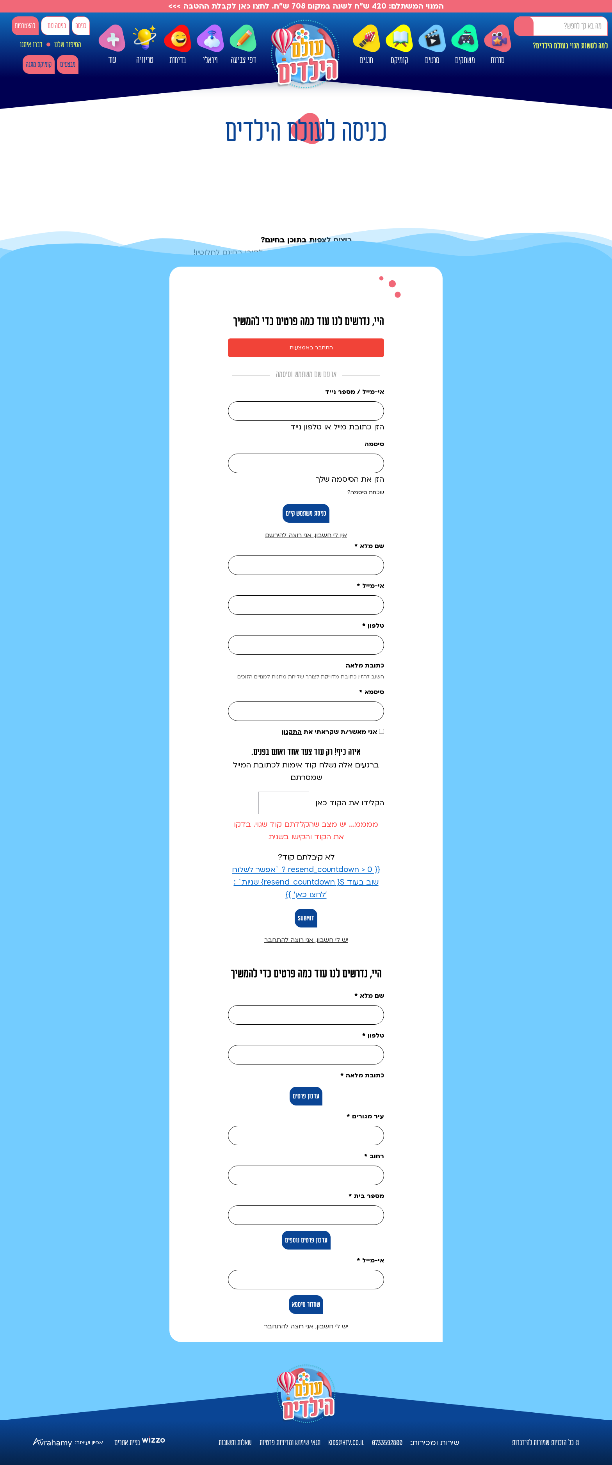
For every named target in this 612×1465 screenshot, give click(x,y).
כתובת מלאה (365, 665)
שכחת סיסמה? (365, 492)
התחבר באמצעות (311, 347)
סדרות (497, 45)
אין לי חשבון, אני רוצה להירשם (306, 535)
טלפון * (373, 625)
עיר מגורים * (365, 1116)
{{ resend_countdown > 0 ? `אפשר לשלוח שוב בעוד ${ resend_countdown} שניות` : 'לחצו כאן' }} (306, 882)
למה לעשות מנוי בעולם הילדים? (570, 46)
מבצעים (67, 65)
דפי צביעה (243, 44)
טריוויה (144, 43)
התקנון (292, 732)
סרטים (432, 45)
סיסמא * (371, 692)
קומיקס (399, 45)
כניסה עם (57, 26)
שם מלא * (369, 546)
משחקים (465, 45)
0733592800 (387, 1442)
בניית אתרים (127, 1442)
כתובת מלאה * (362, 1075)
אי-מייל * (370, 586)
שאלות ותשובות (235, 1442)
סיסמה (374, 444)
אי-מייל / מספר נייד (354, 392)
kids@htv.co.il (346, 1442)
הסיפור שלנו (67, 45)
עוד (112, 44)
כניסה (80, 26)
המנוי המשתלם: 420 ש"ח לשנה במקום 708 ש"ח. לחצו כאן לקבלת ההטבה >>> (306, 6)
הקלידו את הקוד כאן (349, 803)
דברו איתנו (31, 45)
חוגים (366, 45)
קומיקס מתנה (39, 65)
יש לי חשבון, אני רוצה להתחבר (306, 940)
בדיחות (177, 45)
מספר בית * (366, 1196)
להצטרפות (25, 26)
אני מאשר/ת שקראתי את (333, 732)
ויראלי (210, 45)
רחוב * (374, 1156)
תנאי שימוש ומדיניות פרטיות (290, 1442)
